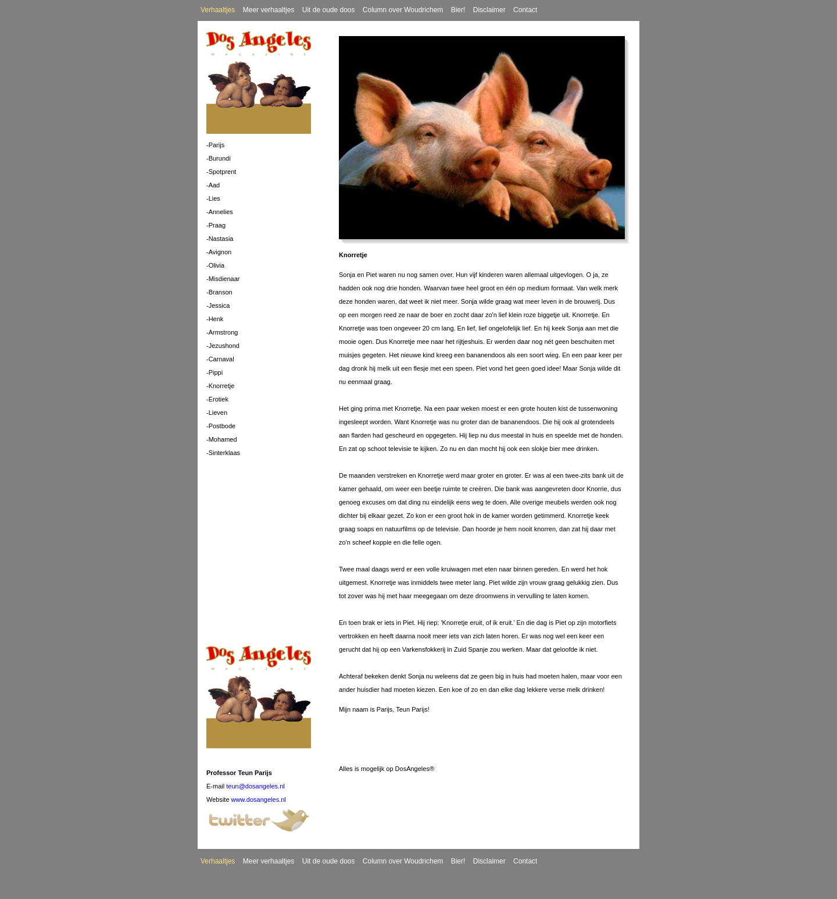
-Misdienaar (222, 278)
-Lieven (216, 412)
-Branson (219, 292)
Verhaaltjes (218, 10)
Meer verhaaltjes (269, 10)
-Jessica (218, 305)
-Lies (213, 198)
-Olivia (215, 265)
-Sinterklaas (223, 452)
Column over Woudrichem (403, 10)
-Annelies (219, 211)
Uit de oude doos (328, 10)
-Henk (214, 318)
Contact (525, 10)
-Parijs (215, 144)
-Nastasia (219, 238)
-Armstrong (222, 332)
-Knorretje (220, 385)
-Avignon (218, 251)
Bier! (458, 10)
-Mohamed (221, 439)
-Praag (216, 225)
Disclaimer (489, 10)
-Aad (213, 185)
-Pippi (214, 372)
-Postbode (220, 425)
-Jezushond (222, 345)
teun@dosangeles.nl (255, 786)
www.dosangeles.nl (258, 799)
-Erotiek (217, 399)
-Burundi (218, 158)
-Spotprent (221, 171)
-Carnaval (220, 359)
